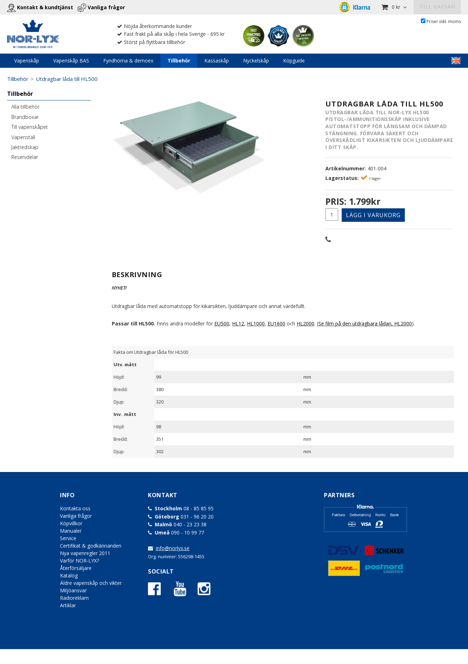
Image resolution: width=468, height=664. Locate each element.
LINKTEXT (456, 61)
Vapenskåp (26, 60)
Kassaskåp (216, 60)
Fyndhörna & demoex (128, 60)
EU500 (221, 323)
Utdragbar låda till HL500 (67, 78)
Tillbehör (178, 60)
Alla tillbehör (25, 106)
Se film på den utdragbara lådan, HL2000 (365, 323)
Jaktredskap (24, 147)
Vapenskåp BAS (71, 60)
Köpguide (294, 60)
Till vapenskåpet (29, 127)
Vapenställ (23, 137)
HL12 (238, 323)
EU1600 (276, 323)
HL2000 (305, 323)
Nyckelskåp (256, 60)
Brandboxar (25, 117)
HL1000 (256, 323)
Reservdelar (24, 157)
